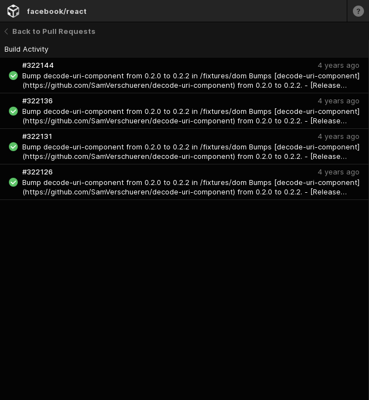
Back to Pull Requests (50, 31)
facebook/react (57, 11)
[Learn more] (358, 11)
